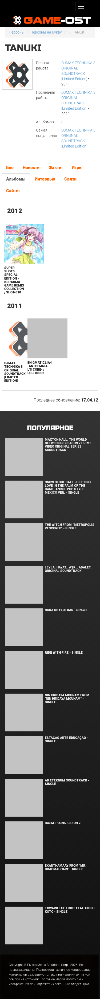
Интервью (45, 179)
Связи (70, 179)
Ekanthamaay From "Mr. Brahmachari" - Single (65, 867)
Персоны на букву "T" (48, 32)
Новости (31, 167)
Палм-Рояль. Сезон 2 (63, 823)
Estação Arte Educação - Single (66, 739)
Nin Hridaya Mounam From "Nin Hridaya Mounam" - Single (67, 698)
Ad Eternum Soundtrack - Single (67, 782)
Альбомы (16, 179)
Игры (77, 167)
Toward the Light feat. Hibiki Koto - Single (70, 910)
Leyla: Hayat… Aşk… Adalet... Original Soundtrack (69, 569)
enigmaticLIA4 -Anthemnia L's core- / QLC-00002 (39, 368)
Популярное (50, 428)
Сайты (13, 190)
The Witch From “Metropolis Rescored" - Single (69, 526)
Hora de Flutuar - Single (66, 610)
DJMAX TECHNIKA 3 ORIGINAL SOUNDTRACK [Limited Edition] (15, 372)
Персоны (17, 32)
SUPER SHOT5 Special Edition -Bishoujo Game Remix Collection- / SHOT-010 (14, 280)
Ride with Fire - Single (64, 652)
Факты (56, 167)
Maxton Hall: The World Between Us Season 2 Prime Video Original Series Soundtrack (68, 445)
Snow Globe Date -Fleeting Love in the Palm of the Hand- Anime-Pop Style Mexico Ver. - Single (68, 487)
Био (10, 167)
